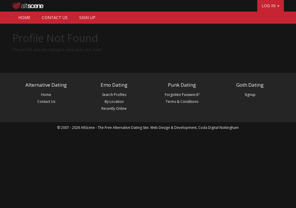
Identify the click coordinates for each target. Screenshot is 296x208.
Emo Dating (114, 84)
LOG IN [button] (271, 5)
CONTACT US (55, 17)
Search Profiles (114, 94)
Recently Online (114, 108)
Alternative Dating (46, 84)
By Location (114, 101)
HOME (24, 17)
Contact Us (46, 101)
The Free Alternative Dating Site (123, 127)
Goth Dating (250, 84)
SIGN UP (87, 17)
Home (46, 94)
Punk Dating (182, 84)
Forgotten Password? (182, 94)
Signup (250, 94)
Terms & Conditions (182, 101)
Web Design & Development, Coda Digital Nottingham (194, 127)
